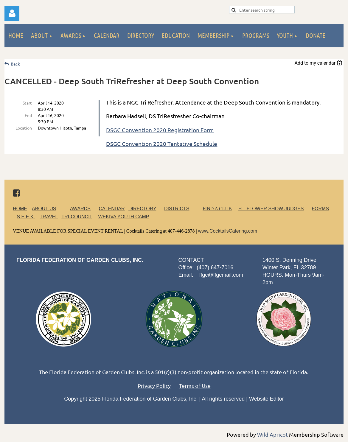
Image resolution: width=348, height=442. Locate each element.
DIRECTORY (142, 208)
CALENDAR (112, 208)
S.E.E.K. (26, 216)
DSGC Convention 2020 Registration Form (160, 129)
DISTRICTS (176, 208)
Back (15, 64)
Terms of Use (195, 385)
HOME (20, 208)
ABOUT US (44, 208)
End (28, 115)
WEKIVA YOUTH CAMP (123, 216)
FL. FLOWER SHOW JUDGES (271, 208)
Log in (11, 13)
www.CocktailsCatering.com (227, 231)
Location (23, 127)
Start (27, 102)
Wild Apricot (272, 434)
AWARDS (84, 208)
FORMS (320, 208)
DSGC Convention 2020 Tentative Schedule (161, 143)
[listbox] (319, 63)
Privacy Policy (154, 385)
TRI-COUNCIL (76, 216)
